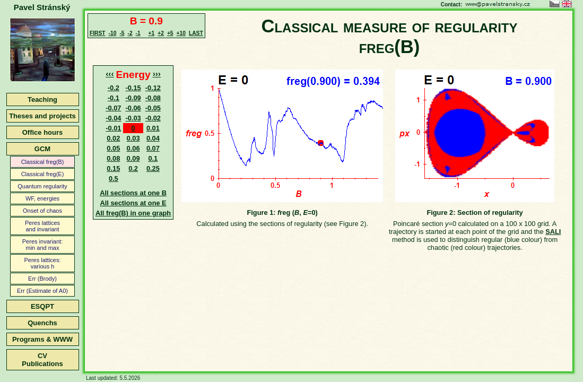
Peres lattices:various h (42, 263)
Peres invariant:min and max (42, 244)
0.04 (153, 138)
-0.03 (133, 118)
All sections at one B (133, 193)
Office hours (42, 132)
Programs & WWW (42, 339)
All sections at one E (133, 203)
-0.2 (113, 88)
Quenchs (42, 323)
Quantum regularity (42, 186)
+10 (181, 33)
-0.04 (113, 118)
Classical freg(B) (42, 162)
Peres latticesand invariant (42, 226)
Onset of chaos (42, 210)
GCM (42, 149)
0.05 (113, 148)
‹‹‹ (110, 73)
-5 (121, 33)
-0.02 (153, 118)
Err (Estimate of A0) (42, 291)
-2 (129, 33)
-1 (138, 33)
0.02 (113, 138)
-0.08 (153, 98)
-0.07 (113, 108)
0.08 (113, 158)
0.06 (133, 148)
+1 (152, 33)
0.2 (133, 168)
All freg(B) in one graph (133, 213)
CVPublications (42, 360)
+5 (170, 33)
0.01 (153, 128)
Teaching (42, 99)
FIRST (98, 33)
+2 (161, 33)
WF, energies (42, 198)
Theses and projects (42, 116)
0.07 (153, 148)
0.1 (153, 158)
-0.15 (133, 88)
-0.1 (113, 98)
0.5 (113, 179)
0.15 (113, 168)
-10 (113, 33)
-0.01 (113, 128)
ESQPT (42, 306)
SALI (553, 232)
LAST (196, 33)
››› (157, 73)
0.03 (133, 138)
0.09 (133, 158)
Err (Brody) (42, 278)
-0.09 (133, 98)
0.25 (153, 168)
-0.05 (153, 108)
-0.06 (133, 108)
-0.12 (153, 88)
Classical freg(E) (42, 174)
